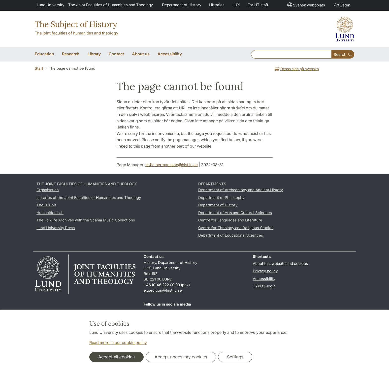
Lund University (50, 4)
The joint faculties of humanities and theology (76, 33)
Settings (235, 356)
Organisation (47, 189)
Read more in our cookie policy (118, 342)
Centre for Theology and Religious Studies (235, 227)
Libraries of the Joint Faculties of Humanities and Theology (88, 197)
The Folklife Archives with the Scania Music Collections (85, 220)
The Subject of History (76, 24)
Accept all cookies (116, 356)
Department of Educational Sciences (230, 235)
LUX (236, 4)
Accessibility (264, 278)
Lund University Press (55, 227)
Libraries (217, 4)
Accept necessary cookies (181, 356)
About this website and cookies (280, 263)
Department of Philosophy (221, 197)
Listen (341, 5)
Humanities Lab (50, 212)
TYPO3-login (264, 286)
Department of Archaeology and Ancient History (240, 189)
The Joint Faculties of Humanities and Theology (110, 4)
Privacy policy (265, 271)
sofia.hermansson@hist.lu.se (171, 164)
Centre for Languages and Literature (230, 220)
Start (39, 68)
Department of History (181, 4)
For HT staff (258, 4)
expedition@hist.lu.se (163, 290)
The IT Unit (46, 205)
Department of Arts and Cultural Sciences (235, 212)
